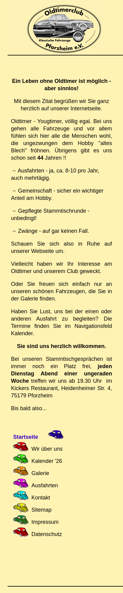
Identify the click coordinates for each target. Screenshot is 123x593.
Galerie (40, 473)
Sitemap (41, 510)
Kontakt (40, 498)
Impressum (45, 522)
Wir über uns (47, 449)
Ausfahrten (44, 485)
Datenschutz (46, 534)
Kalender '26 (46, 461)
